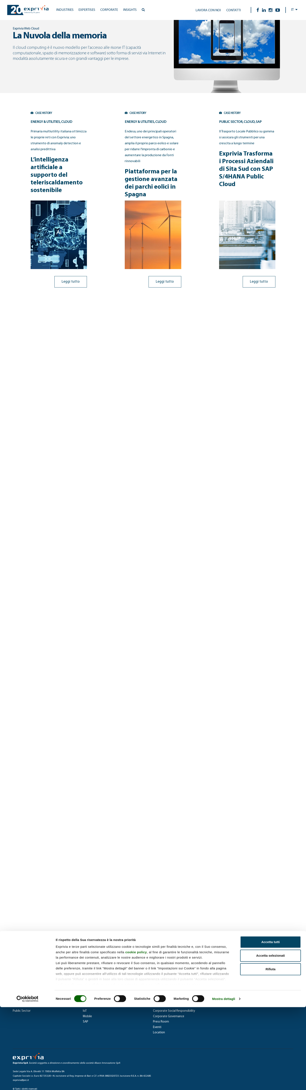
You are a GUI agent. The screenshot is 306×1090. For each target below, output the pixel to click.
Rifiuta (271, 1052)
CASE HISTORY (21, 113)
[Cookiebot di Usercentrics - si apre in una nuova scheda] (27, 1082)
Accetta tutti (270, 1025)
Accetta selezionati (270, 1038)
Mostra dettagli (223, 1081)
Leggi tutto (77, 266)
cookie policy (136, 1035)
